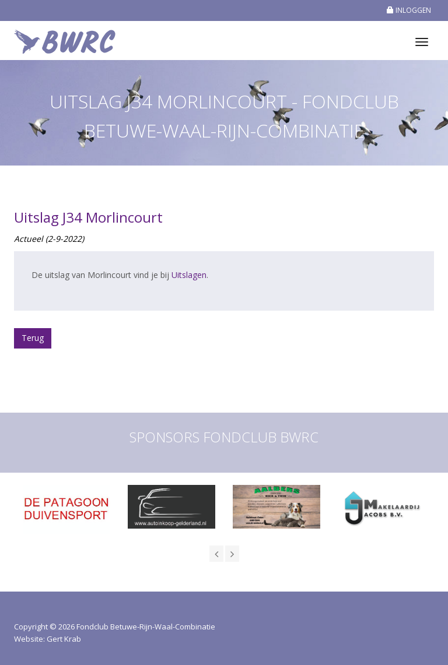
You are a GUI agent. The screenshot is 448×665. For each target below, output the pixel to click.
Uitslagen (189, 274)
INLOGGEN (409, 10)
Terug (33, 337)
